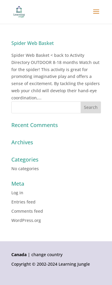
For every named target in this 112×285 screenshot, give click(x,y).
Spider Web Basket (32, 43)
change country (46, 254)
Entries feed (23, 202)
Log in (17, 192)
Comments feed (27, 211)
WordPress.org (26, 220)
